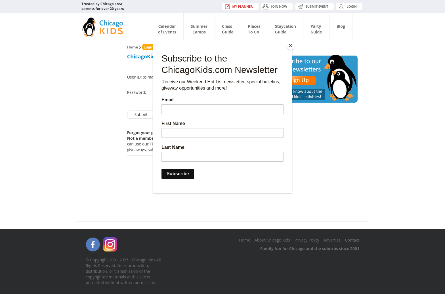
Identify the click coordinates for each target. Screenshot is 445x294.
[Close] (290, 45)
